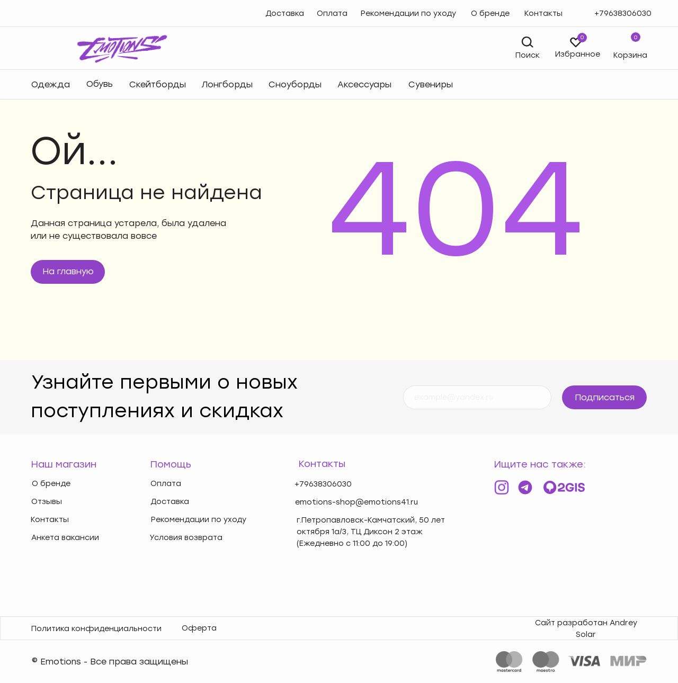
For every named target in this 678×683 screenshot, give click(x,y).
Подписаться (605, 397)
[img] (49, 48)
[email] (477, 397)
